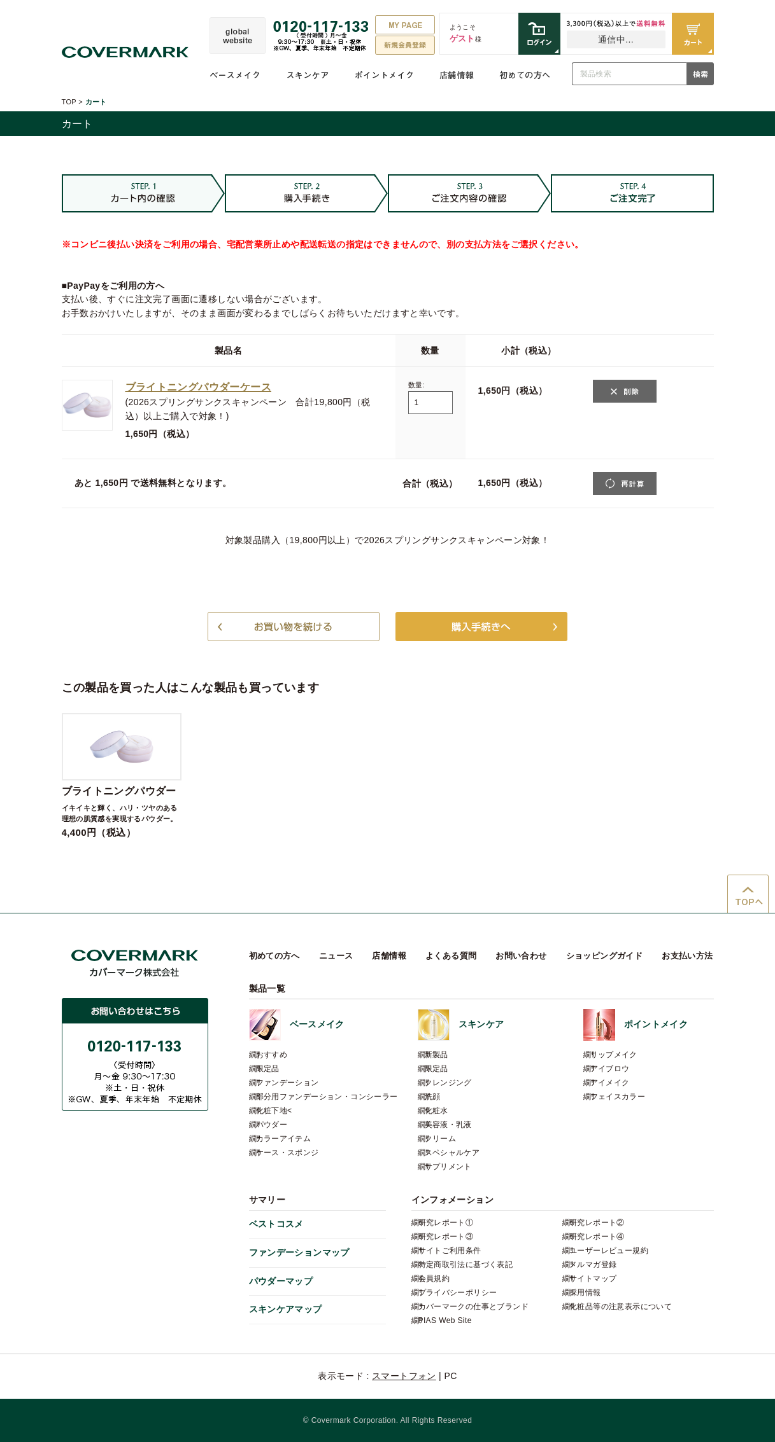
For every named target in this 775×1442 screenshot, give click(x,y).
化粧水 (436, 1110)
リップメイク (613, 1054)
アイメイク (610, 1082)
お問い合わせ (520, 955)
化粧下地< (274, 1110)
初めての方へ (524, 75)
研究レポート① (446, 1222)
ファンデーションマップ (299, 1252)
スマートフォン (404, 1376)
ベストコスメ (276, 1224)
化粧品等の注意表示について (620, 1306)
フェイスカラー (618, 1096)
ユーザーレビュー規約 (608, 1250)
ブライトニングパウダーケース (198, 387)
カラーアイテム (283, 1138)
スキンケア (307, 75)
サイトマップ (592, 1278)
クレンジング (448, 1082)
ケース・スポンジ (287, 1152)
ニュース (336, 955)
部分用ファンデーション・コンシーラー (327, 1096)
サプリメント (448, 1166)
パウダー (272, 1124)
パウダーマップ (281, 1281)
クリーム (441, 1138)
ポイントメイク (384, 75)
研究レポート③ (446, 1236)
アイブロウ (610, 1068)
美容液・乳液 (448, 1124)
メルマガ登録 (592, 1264)
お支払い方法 (687, 955)
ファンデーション (287, 1082)
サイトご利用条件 (449, 1250)
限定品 (268, 1068)
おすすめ (272, 1054)
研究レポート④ (597, 1236)
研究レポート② (597, 1222)
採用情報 (585, 1292)
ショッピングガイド (604, 955)
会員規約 (434, 1278)
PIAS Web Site (445, 1320)
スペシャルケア (452, 1152)
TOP (69, 102)
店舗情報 (456, 75)
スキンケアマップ (285, 1309)
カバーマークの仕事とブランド (473, 1306)
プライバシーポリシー (457, 1292)
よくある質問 (450, 955)
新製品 (436, 1054)
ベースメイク (235, 75)
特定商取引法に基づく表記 (465, 1264)
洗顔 (433, 1096)
